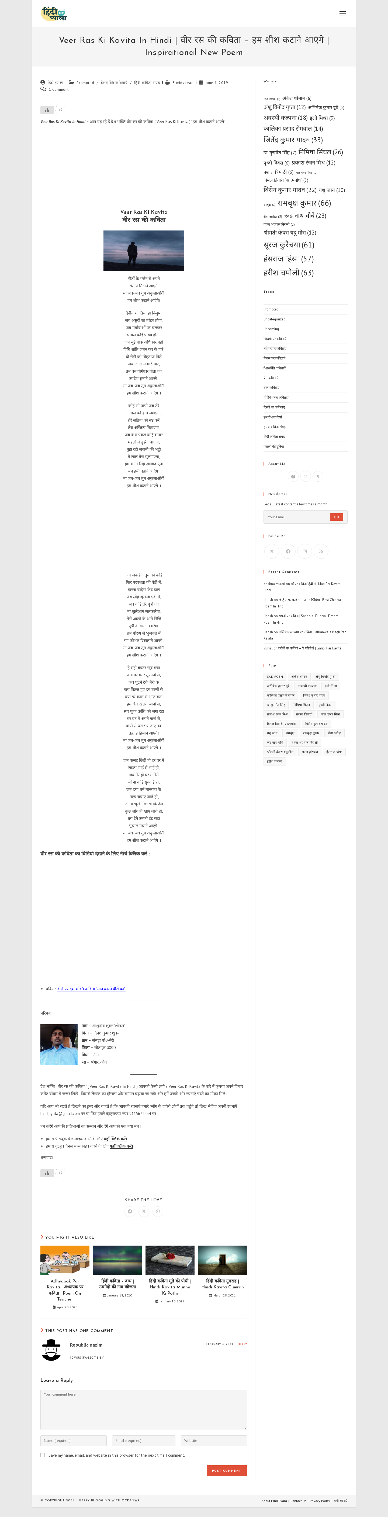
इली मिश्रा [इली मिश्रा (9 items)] (322, 118)
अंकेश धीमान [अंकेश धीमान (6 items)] (296, 98)
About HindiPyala (274, 1501)
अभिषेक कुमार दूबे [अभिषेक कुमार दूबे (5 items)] (326, 108)
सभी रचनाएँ (341, 1501)
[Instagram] (305, 476)
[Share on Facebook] (129, 1211)
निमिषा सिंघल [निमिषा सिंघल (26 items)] (321, 152)
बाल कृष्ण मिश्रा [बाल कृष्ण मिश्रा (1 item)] (306, 172)
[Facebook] (293, 476)
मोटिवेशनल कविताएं (276, 397)
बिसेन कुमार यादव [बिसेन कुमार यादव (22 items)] (290, 189)
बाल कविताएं (271, 387)
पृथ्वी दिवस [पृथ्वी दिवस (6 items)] (277, 163)
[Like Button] (47, 110)
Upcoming (271, 329)
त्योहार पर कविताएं (275, 348)
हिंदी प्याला (56, 82)
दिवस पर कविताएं (274, 358)
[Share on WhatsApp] (158, 1211)
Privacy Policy (320, 1501)
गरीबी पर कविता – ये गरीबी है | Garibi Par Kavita (309, 648)
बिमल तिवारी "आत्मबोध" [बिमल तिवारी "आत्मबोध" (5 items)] (286, 180)
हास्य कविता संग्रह (275, 427)
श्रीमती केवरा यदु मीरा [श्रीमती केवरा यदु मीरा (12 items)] (290, 233)
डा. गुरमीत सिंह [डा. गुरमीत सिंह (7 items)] (280, 152)
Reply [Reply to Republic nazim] (242, 1344)
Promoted (85, 82)
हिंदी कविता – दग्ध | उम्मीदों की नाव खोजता (117, 1284)
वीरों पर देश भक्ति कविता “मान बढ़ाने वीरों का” (91, 988)
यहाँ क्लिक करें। (115, 1138)
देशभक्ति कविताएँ (114, 82)
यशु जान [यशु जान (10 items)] (332, 190)
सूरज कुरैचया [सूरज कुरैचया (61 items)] (289, 245)
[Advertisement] (143, 168)
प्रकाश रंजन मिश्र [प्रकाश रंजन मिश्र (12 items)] (313, 163)
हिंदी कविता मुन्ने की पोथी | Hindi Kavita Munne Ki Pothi (170, 1287)
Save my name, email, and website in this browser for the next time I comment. (116, 1455)
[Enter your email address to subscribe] (306, 517)
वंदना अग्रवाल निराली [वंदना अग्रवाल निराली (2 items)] (279, 224)
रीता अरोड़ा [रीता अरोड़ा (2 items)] (273, 217)
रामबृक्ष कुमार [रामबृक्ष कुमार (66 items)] (304, 203)
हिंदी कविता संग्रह (147, 82)
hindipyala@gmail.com (60, 1113)
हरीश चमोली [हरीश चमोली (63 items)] (289, 272)
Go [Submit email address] (336, 517)
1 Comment (59, 89)
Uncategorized (274, 319)
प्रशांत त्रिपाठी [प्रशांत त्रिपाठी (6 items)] (278, 172)
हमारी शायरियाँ (273, 417)
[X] (318, 476)
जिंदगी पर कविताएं (275, 339)
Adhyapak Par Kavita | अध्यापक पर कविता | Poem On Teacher (65, 1290)
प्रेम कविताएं (271, 378)
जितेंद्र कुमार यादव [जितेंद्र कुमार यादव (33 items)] (293, 140)
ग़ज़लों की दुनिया (274, 446)
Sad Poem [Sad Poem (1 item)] (272, 99)
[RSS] (321, 551)
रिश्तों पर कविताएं (274, 407)
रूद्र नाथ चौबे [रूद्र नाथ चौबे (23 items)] (305, 216)
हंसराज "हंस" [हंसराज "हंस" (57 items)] (289, 258)
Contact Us (298, 1501)
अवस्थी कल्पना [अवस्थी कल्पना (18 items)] (286, 117)
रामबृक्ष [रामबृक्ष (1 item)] (269, 204)
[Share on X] (143, 1211)
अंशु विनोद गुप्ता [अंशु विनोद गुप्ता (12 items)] (285, 107)
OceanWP (131, 1500)
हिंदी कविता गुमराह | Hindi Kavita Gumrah (222, 1284)
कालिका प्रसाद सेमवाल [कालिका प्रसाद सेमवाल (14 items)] (293, 128)
